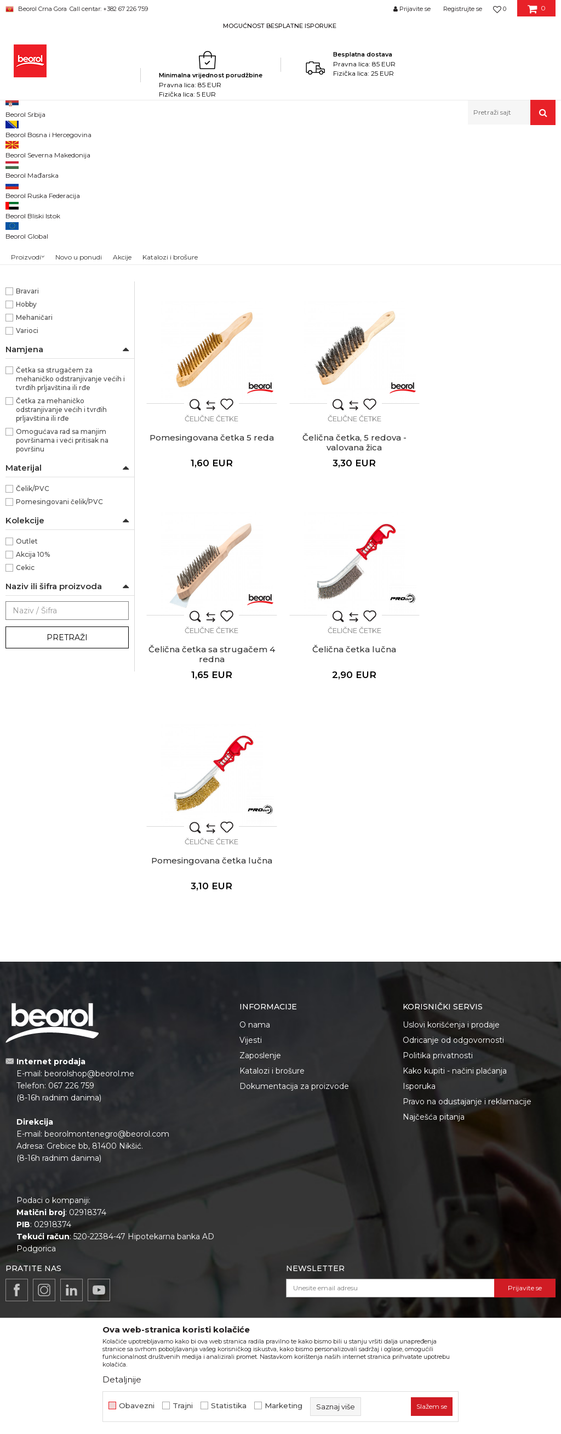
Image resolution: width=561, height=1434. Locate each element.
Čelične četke (33, 206)
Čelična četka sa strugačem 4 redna (351, 579)
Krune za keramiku (41, 245)
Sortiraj (420, 166)
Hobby (26, 446)
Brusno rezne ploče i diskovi (59, 193)
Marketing (283, 1406)
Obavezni (136, 1406)
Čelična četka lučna (491, 574)
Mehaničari (34, 459)
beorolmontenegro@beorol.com (106, 1057)
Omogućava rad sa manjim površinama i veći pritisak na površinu (62, 582)
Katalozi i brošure (272, 993)
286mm (29, 327)
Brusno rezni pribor (205, 148)
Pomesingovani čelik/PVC (59, 643)
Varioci (27, 472)
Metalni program (139, 148)
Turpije (22, 232)
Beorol (27, 380)
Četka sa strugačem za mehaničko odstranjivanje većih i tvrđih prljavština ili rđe (70, 520)
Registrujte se (462, 9)
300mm (30, 340)
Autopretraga (370, 166)
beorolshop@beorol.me (89, 996)
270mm (30, 314)
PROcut (29, 393)
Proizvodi (89, 148)
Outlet (27, 683)
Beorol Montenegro (35, 148)
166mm (28, 288)
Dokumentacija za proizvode (294, 1008)
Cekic (25, 709)
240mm (30, 301)
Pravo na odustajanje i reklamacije (467, 1024)
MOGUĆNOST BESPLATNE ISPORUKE (279, 26)
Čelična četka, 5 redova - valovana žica (210, 579)
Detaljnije (121, 1379)
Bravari (27, 432)
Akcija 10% (33, 696)
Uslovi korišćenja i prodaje (451, 947)
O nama (254, 947)
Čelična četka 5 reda (350, 365)
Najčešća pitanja (434, 1039)
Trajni (183, 1406)
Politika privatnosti (438, 978)
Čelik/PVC (32, 630)
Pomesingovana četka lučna (210, 783)
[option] (280, 25)
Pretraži (67, 779)
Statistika (229, 1406)
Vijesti (250, 962)
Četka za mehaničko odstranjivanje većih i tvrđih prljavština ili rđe (61, 551)
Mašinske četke (37, 219)
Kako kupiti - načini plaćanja (455, 993)
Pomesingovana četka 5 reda (491, 365)
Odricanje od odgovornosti (453, 962)
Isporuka (419, 1008)
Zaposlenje (260, 978)
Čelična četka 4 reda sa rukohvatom (210, 370)
